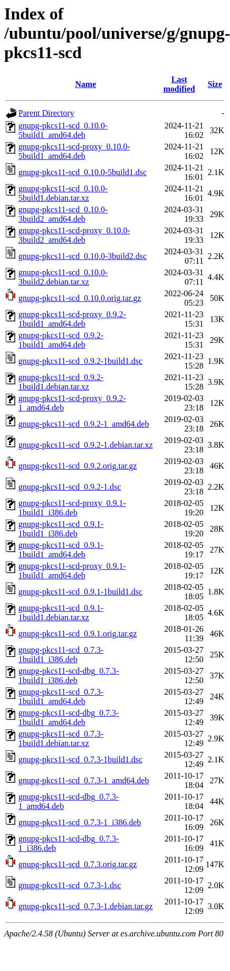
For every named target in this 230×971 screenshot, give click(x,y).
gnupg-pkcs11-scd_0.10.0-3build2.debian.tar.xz (63, 277)
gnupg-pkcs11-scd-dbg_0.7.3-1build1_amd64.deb (68, 717)
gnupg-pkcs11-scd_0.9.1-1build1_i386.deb (60, 529)
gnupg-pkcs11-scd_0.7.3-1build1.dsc (80, 759)
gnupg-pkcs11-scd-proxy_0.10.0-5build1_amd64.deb (74, 151)
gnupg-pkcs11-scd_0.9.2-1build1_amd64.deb (60, 340)
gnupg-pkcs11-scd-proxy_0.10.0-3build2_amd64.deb (74, 235)
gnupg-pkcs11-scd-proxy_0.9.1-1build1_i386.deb (72, 508)
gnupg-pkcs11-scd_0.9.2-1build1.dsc (80, 361)
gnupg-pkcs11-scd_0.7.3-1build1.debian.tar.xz (60, 738)
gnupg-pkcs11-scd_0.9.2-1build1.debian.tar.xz (60, 382)
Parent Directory (46, 113)
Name (85, 84)
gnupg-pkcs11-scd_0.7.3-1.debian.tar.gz (85, 906)
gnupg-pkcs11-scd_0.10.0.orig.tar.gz (79, 298)
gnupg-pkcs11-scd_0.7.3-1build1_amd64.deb (60, 696)
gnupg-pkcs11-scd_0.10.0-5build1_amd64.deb (63, 130)
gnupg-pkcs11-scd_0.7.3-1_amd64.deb (83, 780)
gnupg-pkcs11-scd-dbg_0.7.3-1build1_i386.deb (68, 675)
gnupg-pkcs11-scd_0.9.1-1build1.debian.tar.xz (60, 612)
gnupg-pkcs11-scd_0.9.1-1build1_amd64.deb (60, 550)
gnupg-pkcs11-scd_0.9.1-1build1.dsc (80, 591)
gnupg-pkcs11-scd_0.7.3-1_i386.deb (79, 822)
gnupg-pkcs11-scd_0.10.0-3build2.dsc (82, 256)
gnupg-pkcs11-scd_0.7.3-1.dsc (69, 885)
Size (214, 84)
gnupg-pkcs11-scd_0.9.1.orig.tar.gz (77, 633)
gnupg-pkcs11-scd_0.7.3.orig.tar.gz (77, 864)
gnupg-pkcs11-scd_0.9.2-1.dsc (69, 486)
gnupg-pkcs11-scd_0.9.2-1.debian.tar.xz (85, 444)
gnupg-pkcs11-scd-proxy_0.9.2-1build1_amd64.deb (72, 319)
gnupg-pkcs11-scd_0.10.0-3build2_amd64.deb (63, 214)
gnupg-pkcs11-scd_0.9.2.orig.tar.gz (77, 465)
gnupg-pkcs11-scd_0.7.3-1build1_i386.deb (60, 654)
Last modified (179, 84)
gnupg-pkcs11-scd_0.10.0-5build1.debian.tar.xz (63, 193)
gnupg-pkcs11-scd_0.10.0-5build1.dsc (82, 172)
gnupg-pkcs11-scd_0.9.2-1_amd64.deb (83, 423)
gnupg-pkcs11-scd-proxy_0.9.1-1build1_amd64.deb (72, 571)
